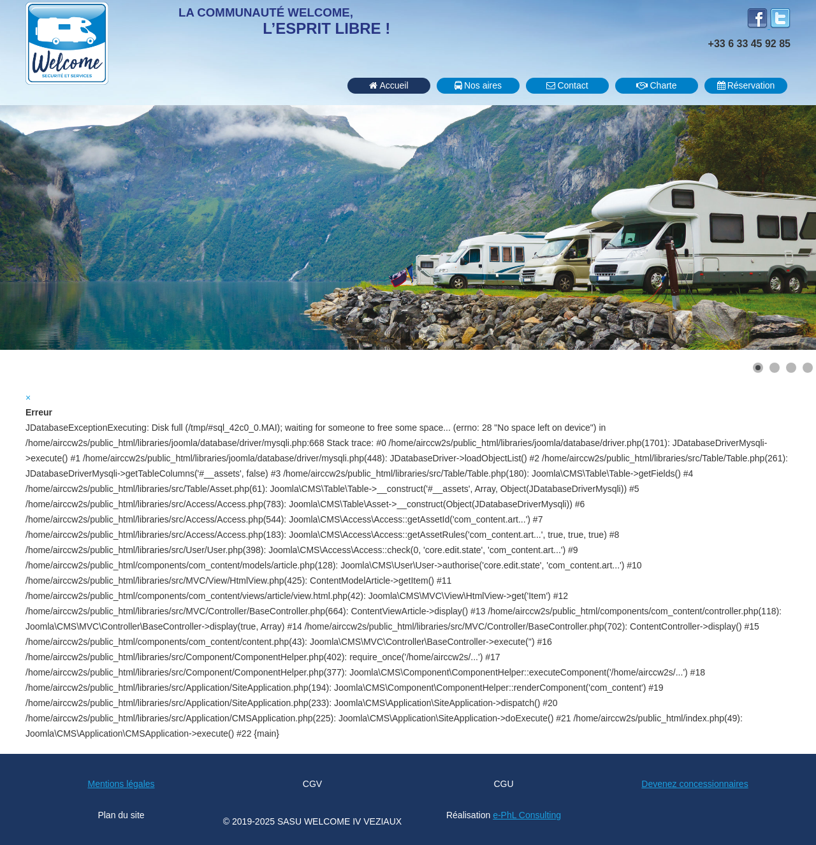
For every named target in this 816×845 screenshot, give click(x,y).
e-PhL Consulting (527, 815)
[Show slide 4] (808, 368)
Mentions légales (120, 784)
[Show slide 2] (774, 368)
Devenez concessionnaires (694, 784)
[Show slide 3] (791, 368)
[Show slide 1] (758, 368)
